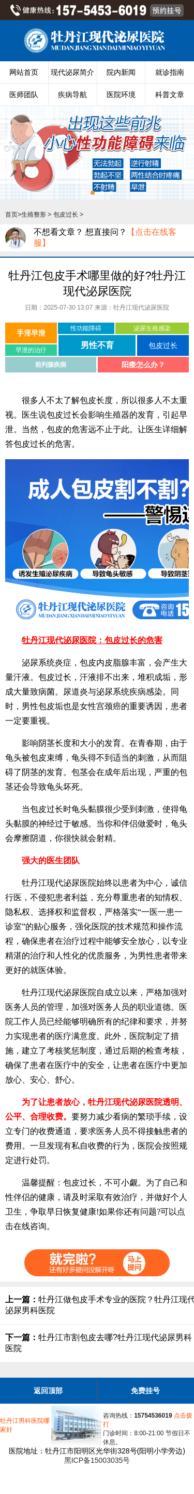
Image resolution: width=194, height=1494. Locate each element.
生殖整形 (33, 214)
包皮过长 (65, 214)
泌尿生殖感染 (152, 328)
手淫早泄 (31, 333)
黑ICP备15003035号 (97, 1460)
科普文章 (169, 94)
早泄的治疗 (31, 350)
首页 (11, 214)
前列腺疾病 (50, 364)
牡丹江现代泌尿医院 (141, 307)
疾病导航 (72, 94)
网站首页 (23, 72)
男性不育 (97, 345)
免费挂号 (145, 1390)
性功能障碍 (85, 328)
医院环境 (121, 94)
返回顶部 (48, 1390)
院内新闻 (121, 72)
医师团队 (23, 94)
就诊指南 (169, 72)
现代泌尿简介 (72, 72)
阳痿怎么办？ (143, 365)
